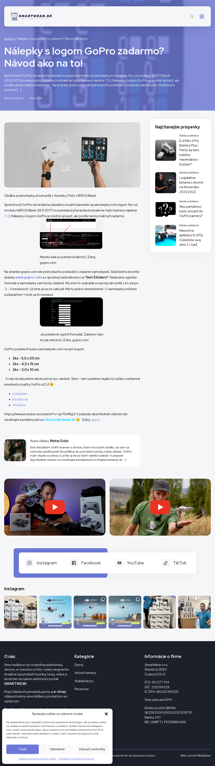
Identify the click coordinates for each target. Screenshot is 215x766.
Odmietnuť (57, 749)
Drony (79, 665)
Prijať (22, 749)
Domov (9, 39)
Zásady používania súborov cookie (37, 758)
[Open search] (192, 16)
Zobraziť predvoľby (92, 749)
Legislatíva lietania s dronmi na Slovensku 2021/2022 (191, 185)
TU (6, 216)
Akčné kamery (85, 673)
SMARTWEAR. (15, 683)
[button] (106, 714)
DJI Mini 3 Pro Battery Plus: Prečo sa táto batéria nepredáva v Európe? (189, 152)
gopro (95, 419)
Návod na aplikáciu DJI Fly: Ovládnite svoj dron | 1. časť (191, 237)
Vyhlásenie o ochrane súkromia (76, 758)
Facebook (20, 399)
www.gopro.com (29, 277)
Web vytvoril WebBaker (196, 755)
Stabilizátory (84, 681)
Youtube (19, 405)
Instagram (20, 393)
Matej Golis (36, 98)
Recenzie (82, 689)
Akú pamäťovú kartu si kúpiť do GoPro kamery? (191, 211)
